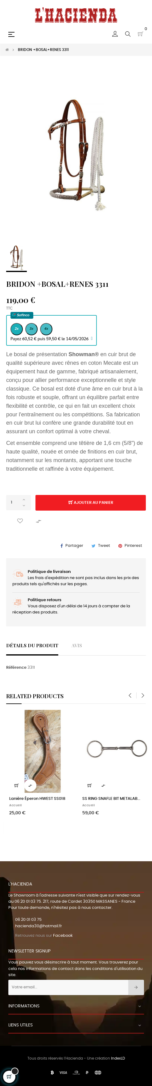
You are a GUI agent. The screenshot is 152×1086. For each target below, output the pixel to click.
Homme (8, 805)
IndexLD (118, 1058)
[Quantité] (18, 502)
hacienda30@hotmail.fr (38, 926)
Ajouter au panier (90, 503)
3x (32, 328)
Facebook (63, 936)
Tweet (104, 546)
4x (46, 328)
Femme (81, 805)
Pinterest (133, 546)
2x (17, 328)
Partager (74, 546)
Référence (16, 668)
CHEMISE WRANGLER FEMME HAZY (107, 799)
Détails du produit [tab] (32, 645)
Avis (77, 645)
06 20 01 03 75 (27, 902)
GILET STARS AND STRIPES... (28, 799)
